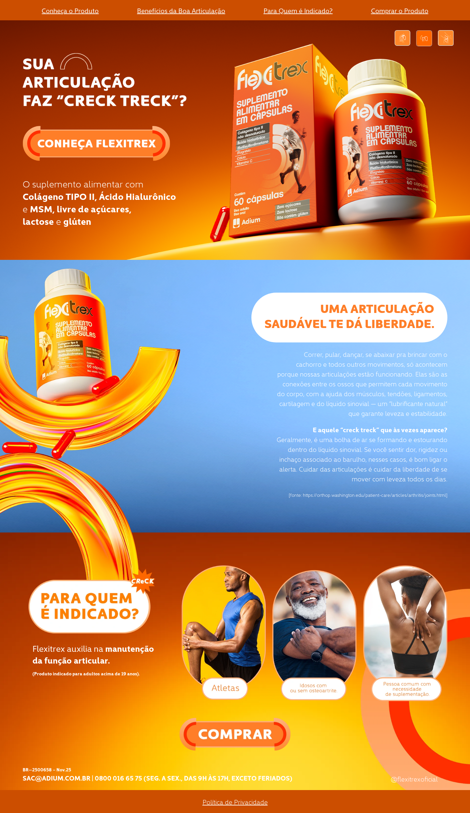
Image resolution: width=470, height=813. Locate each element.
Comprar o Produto (399, 10)
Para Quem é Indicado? (298, 10)
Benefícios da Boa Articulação (181, 10)
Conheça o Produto (70, 10)
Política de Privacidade (235, 801)
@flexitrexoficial (414, 778)
